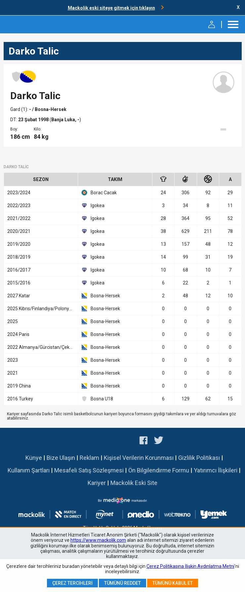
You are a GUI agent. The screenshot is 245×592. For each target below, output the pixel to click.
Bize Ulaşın (61, 457)
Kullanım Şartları (29, 470)
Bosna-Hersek (100, 296)
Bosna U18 (97, 399)
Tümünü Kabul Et (172, 583)
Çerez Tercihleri (72, 583)
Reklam (89, 457)
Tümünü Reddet (122, 583)
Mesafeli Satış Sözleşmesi (89, 470)
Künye (33, 457)
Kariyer (97, 482)
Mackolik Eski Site (133, 482)
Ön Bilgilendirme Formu (158, 470)
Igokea (92, 205)
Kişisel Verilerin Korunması (139, 457)
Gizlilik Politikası (199, 457)
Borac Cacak (99, 193)
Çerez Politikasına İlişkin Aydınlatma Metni (190, 566)
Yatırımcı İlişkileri (215, 470)
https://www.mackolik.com (98, 540)
